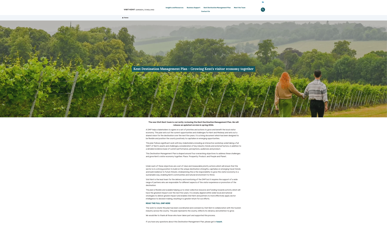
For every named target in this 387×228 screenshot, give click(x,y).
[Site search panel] (263, 9)
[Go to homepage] (139, 10)
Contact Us (205, 11)
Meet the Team (239, 8)
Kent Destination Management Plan (217, 8)
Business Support (193, 8)
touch (219, 222)
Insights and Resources (174, 8)
